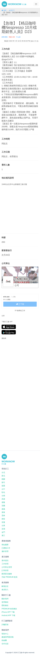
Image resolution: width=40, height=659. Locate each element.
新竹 (3, 482)
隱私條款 (5, 605)
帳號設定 (5, 586)
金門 (3, 532)
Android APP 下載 (8, 615)
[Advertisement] (15, 354)
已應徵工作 (6, 548)
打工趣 (14, 4)
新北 (3, 476)
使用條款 (5, 602)
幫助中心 (5, 634)
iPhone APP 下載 (8, 612)
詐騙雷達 (5, 624)
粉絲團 (4, 640)
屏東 (3, 512)
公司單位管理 (7, 567)
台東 (3, 525)
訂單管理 (5, 570)
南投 (3, 519)
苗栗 (3, 486)
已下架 (20, 304)
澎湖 (3, 529)
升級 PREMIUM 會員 (9, 577)
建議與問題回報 (8, 637)
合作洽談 (5, 644)
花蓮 (3, 522)
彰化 (3, 492)
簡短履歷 (5, 545)
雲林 (3, 515)
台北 (3, 472)
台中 (3, 489)
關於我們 (5, 599)
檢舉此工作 (20, 310)
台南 (3, 496)
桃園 (3, 479)
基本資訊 (5, 560)
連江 (3, 535)
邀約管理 (5, 551)
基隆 (3, 502)
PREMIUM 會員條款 (9, 609)
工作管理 (5, 564)
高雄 (3, 499)
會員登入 (5, 590)
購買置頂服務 (7, 574)
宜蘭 (3, 506)
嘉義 (3, 509)
